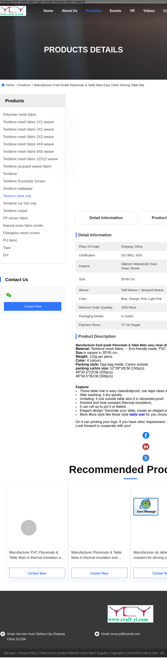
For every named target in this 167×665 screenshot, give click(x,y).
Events (115, 11)
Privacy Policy (27, 660)
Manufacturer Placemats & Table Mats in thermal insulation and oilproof (96, 563)
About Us (69, 11)
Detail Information (106, 218)
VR (132, 11)
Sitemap (9, 660)
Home (48, 11)
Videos (149, 11)
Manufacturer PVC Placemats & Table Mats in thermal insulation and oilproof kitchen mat (37, 563)
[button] (29, 535)
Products (93, 11)
